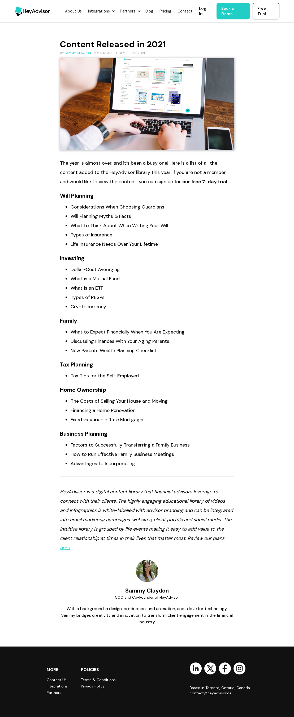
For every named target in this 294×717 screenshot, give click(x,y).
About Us (73, 11)
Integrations (57, 686)
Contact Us (57, 679)
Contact (185, 11)
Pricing (165, 11)
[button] (101, 11)
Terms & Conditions (98, 679)
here (65, 547)
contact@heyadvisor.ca (210, 693)
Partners (54, 692)
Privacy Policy (93, 686)
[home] (32, 11)
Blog (149, 11)
